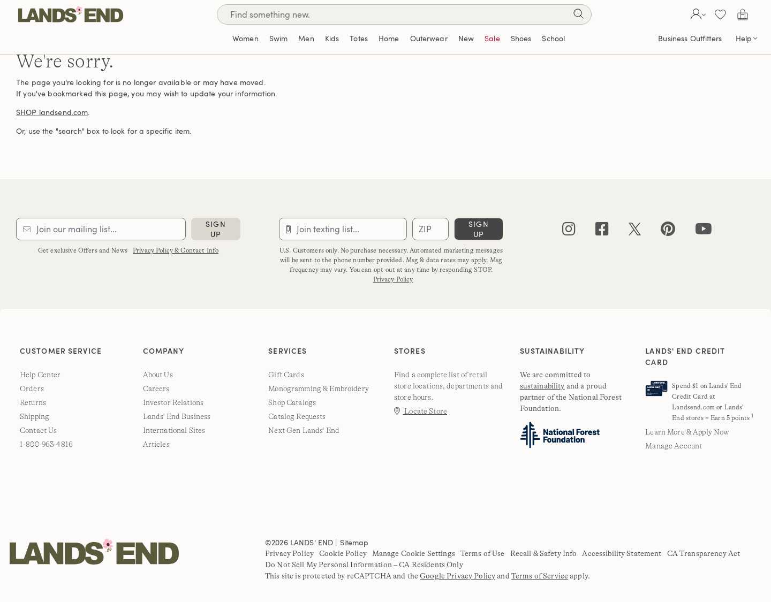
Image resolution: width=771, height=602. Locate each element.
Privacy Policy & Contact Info (175, 250)
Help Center (40, 374)
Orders (32, 388)
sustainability (542, 386)
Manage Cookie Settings (413, 553)
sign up (215, 229)
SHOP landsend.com (52, 112)
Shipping (34, 416)
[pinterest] (668, 231)
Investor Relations (173, 402)
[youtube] (703, 231)
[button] (697, 14)
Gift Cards (286, 374)
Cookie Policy (343, 553)
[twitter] (635, 231)
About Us (158, 374)
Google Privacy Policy (457, 575)
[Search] (578, 16)
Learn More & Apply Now (687, 432)
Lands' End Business (177, 416)
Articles (156, 444)
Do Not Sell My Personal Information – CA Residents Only (364, 564)
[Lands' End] (70, 14)
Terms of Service (539, 575)
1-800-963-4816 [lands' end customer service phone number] (46, 444)
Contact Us (38, 430)
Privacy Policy (393, 279)
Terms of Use (482, 553)
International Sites (174, 430)
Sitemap (354, 542)
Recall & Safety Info (543, 553)
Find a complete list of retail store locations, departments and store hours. (448, 385)
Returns (33, 402)
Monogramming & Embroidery (318, 388)
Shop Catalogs (292, 402)
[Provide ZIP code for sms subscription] (430, 229)
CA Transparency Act (703, 553)
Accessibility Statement (621, 553)
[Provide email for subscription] (101, 229)
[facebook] (602, 231)
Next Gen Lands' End (303, 430)
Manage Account (673, 445)
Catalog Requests (297, 416)
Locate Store (420, 411)
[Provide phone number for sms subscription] (343, 229)
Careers (156, 388)
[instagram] (569, 231)
